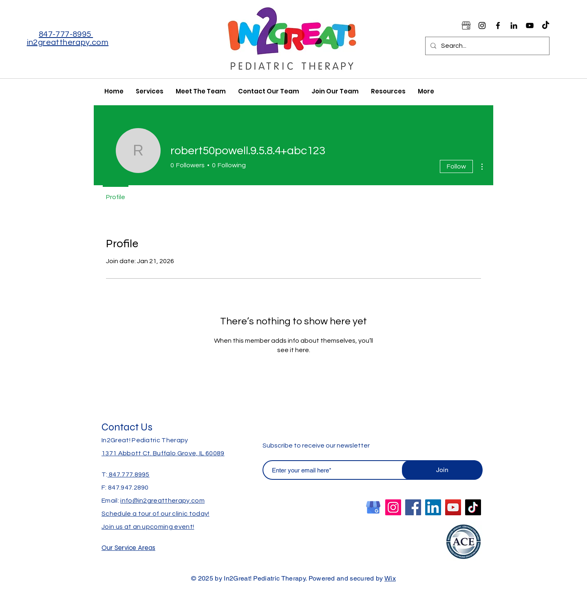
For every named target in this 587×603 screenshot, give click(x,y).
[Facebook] (498, 25)
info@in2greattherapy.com (162, 500)
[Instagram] (482, 25)
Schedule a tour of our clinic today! (156, 513)
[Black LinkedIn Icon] (514, 25)
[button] (388, 91)
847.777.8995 (129, 474)
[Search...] (486, 46)
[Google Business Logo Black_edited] (466, 25)
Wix (390, 578)
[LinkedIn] (433, 507)
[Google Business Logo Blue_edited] (373, 507)
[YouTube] (529, 25)
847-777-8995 (66, 34)
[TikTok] (545, 25)
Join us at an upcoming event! (148, 526)
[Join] (442, 470)
